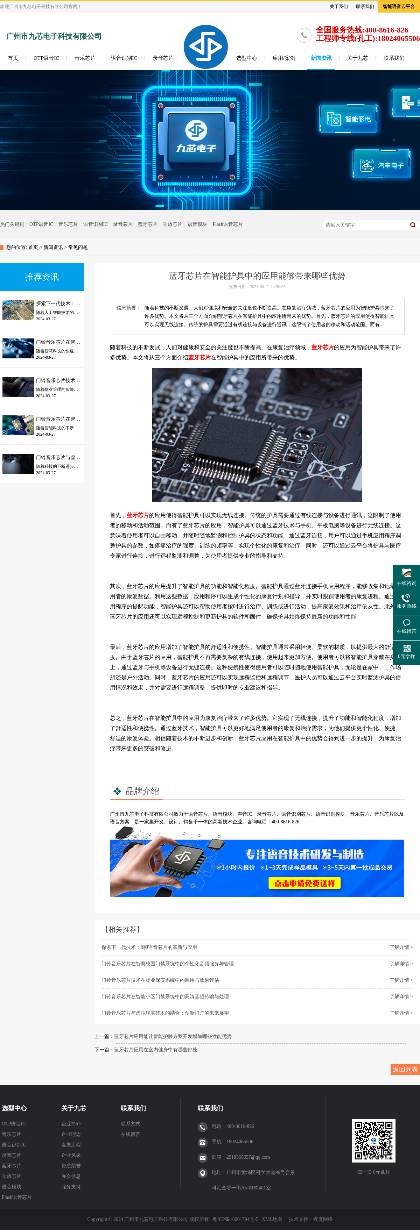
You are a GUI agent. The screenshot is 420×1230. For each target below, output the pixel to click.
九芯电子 (134, 814)
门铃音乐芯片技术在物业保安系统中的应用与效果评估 (160, 980)
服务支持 (71, 1186)
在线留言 (130, 1134)
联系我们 (365, 6)
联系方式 (130, 1124)
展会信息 (71, 1176)
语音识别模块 (330, 814)
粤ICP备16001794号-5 (235, 1219)
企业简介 (71, 1124)
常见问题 (78, 247)
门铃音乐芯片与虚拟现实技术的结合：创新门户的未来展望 (165, 1013)
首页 (13, 58)
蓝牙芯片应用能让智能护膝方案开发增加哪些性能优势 (173, 1036)
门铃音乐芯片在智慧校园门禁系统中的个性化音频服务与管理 (168, 963)
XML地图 (272, 1219)
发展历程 (71, 1144)
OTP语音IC (46, 58)
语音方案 (120, 821)
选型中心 (246, 58)
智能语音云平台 (399, 6)
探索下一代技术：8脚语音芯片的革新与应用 (149, 947)
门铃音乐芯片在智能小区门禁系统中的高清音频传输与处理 (165, 996)
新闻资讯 (321, 58)
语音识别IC (124, 58)
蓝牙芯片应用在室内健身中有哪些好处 (155, 1049)
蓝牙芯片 (148, 224)
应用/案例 (284, 58)
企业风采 (71, 1155)
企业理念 (71, 1134)
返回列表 (405, 1069)
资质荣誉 (71, 1165)
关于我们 (339, 6)
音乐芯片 (85, 58)
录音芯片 (163, 58)
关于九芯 (357, 58)
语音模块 (197, 224)
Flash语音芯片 (227, 224)
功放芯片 (172, 224)
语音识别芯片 (296, 814)
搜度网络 (323, 1219)
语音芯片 (198, 814)
